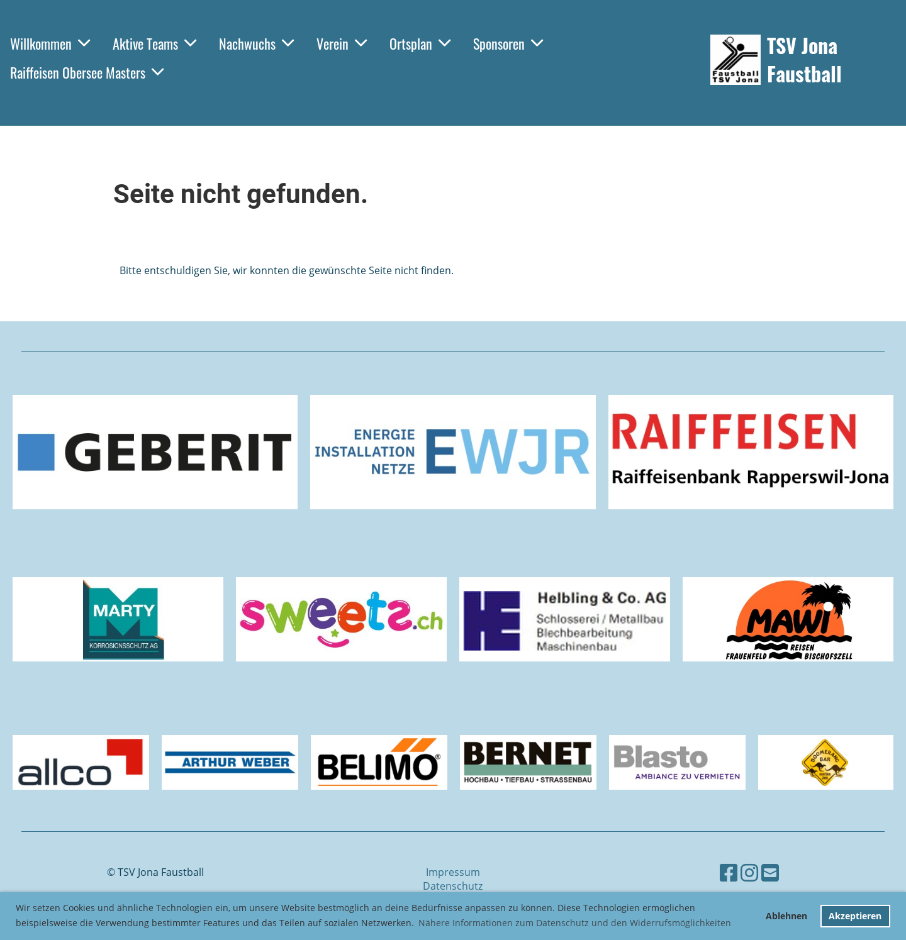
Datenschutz (453, 886)
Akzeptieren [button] (855, 916)
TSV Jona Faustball (804, 59)
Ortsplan (419, 43)
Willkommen (50, 43)
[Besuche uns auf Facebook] (728, 872)
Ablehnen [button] (786, 916)
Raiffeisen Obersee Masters (87, 72)
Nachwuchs (256, 43)
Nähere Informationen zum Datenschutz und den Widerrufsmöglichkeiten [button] (574, 923)
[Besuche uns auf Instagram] (749, 872)
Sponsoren (508, 43)
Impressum (453, 872)
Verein (341, 43)
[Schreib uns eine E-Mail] (770, 872)
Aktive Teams (154, 43)
